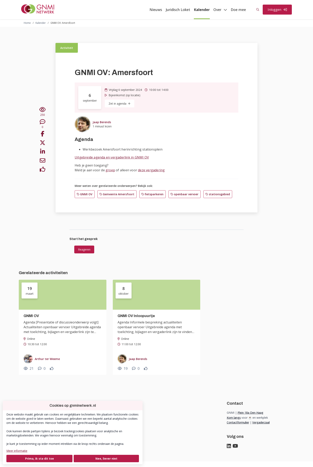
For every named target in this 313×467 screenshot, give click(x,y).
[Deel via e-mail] (42, 161)
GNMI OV (31, 316)
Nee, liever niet (106, 458)
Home (27, 23)
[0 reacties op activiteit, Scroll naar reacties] (42, 124)
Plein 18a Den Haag (250, 412)
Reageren (84, 249)
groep (110, 170)
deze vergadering (151, 170)
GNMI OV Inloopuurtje (136, 316)
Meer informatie (16, 451)
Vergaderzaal (261, 422)
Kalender (41, 23)
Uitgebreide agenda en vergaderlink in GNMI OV (112, 157)
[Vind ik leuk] (42, 170)
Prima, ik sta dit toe (39, 458)
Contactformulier (238, 422)
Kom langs (234, 417)
